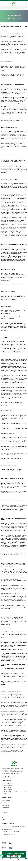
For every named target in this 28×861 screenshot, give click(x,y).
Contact (3, 819)
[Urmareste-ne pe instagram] (11, 776)
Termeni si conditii (6, 807)
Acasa (8, 18)
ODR (2, 817)
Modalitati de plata (6, 802)
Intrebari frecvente (6, 800)
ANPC (3, 814)
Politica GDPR (4, 812)
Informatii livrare (5, 805)
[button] (2, 3)
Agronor (11, 853)
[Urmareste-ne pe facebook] (3, 776)
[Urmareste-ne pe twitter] (6, 776)
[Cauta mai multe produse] (26, 3)
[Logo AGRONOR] (14, 4)
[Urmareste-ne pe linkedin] (8, 776)
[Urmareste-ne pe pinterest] (14, 776)
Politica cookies (5, 810)
